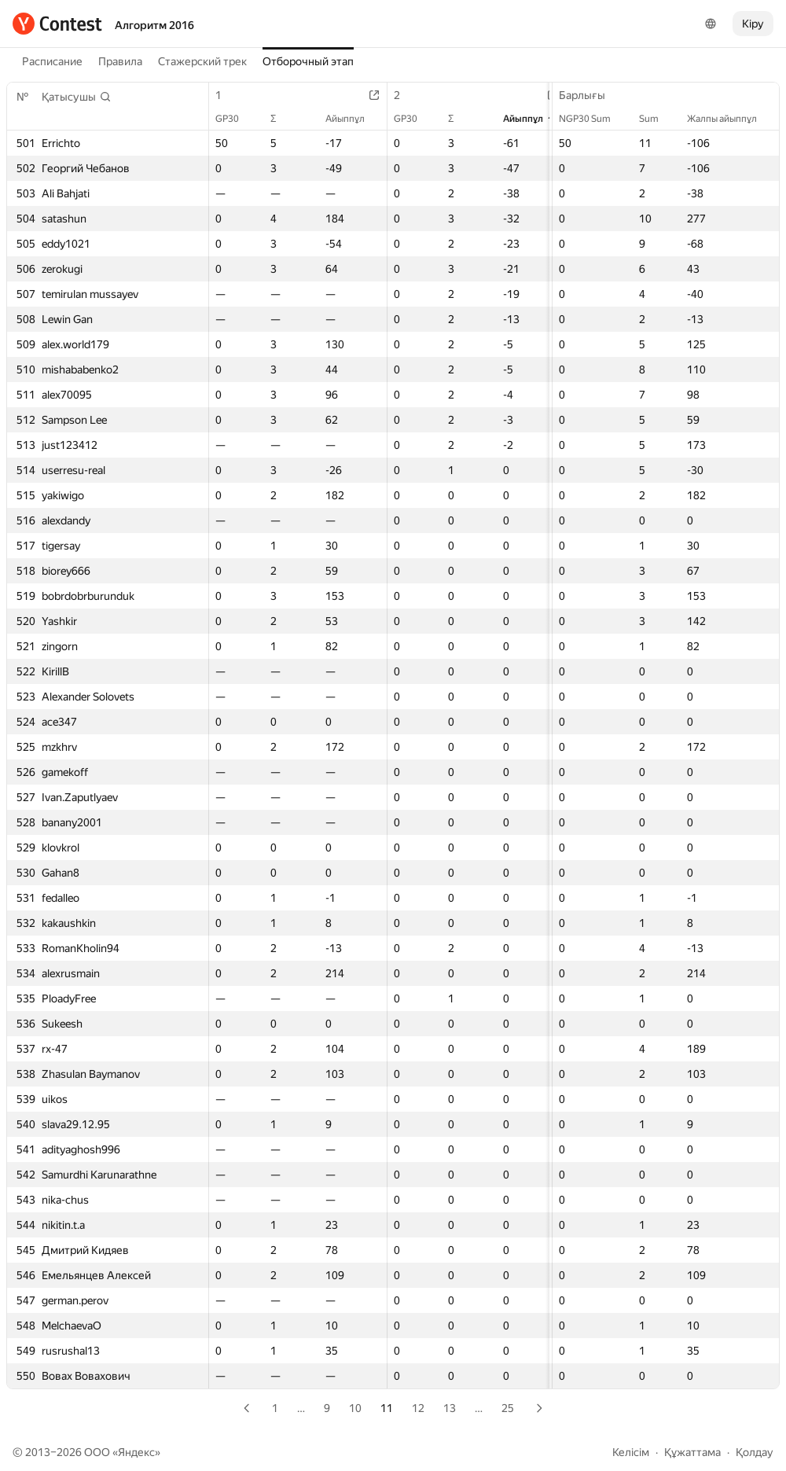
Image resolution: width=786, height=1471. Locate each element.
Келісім (630, 1452)
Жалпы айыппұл (730, 118)
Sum (656, 118)
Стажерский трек (202, 61)
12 (418, 1408)
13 (449, 1408)
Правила (120, 61)
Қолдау (754, 1452)
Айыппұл (352, 118)
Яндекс (136, 1452)
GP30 (235, 118)
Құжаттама (692, 1452)
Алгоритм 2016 (154, 25)
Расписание (52, 61)
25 (507, 1408)
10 (355, 1408)
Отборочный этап (308, 61)
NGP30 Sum (592, 118)
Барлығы (590, 95)
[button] (77, 96)
